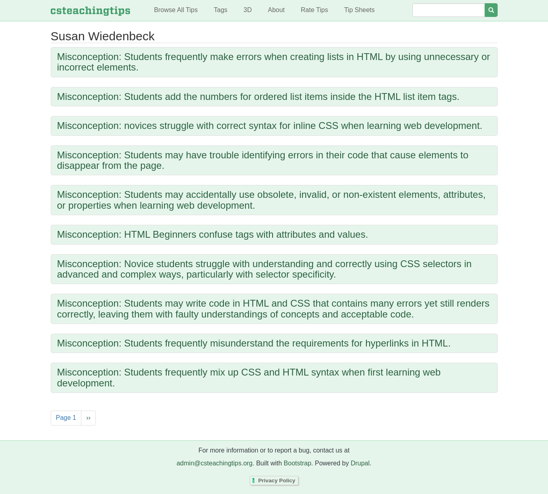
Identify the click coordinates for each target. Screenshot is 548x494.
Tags (220, 9)
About (276, 9)
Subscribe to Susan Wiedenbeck (53, 438)
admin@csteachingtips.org (214, 463)
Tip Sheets (359, 9)
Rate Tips (314, 9)
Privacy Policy (276, 480)
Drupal (360, 463)
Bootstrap (297, 463)
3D (248, 9)
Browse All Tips (176, 9)
